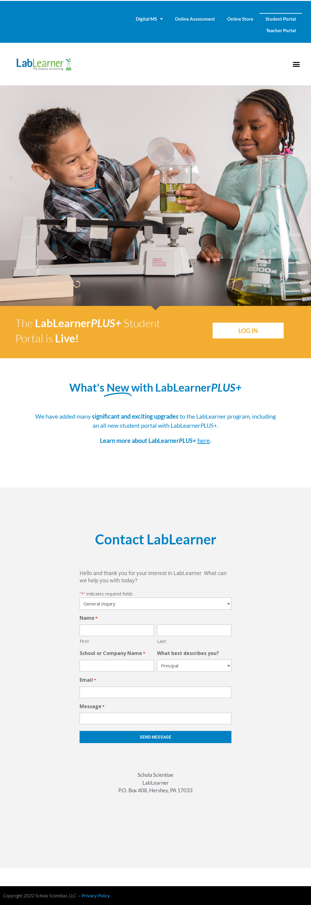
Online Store (240, 19)
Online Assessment (195, 19)
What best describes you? (188, 653)
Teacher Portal (281, 30)
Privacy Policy (96, 895)
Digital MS (149, 19)
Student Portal (280, 19)
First (84, 641)
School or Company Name (112, 653)
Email (88, 680)
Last (161, 641)
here (203, 440)
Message (92, 707)
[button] (296, 64)
